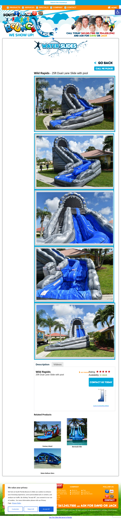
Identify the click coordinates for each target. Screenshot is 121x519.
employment (76, 492)
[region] (31, 499)
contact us (86, 492)
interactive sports (60, 490)
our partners (76, 494)
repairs (57, 499)
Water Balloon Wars (47, 473)
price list (57, 497)
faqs (84, 490)
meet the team (87, 494)
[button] (118, 12)
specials (57, 495)
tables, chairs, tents (61, 494)
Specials (43, 8)
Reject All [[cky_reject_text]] (31, 509)
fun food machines (61, 492)
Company (58, 8)
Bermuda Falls (77, 447)
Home (112, 8)
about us (74, 490)
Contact (71, 8)
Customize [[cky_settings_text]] (15, 509)
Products (15, 8)
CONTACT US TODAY (101, 382)
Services (29, 8)
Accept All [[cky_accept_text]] (46, 509)
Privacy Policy (16, 503)
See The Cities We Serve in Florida (60, 517)
